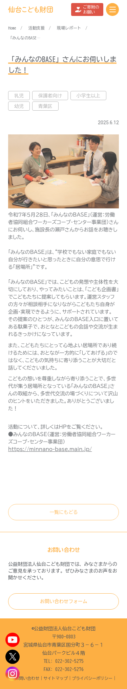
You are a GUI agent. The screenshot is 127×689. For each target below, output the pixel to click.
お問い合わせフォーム (63, 601)
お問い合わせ (27, 678)
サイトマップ (55, 678)
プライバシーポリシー (92, 678)
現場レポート (69, 28)
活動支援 (36, 28)
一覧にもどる (63, 512)
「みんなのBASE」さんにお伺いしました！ (25, 38)
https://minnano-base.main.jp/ (50, 449)
